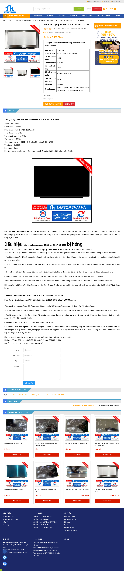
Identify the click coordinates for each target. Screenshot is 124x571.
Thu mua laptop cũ (70, 530)
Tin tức (6, 522)
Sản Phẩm (18, 20)
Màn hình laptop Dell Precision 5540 (76, 443)
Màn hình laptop (69, 516)
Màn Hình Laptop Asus (46, 20)
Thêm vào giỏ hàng (53, 104)
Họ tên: (18, 350)
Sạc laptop (68, 525)
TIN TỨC (62, 15)
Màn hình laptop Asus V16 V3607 (14, 489)
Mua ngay (69, 104)
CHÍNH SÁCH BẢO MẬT (41, 519)
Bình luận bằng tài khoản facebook (82, 405)
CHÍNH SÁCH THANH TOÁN (42, 527)
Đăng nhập (115, 1)
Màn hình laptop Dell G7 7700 (13, 443)
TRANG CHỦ (38, 15)
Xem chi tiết (17, 454)
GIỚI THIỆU (50, 15)
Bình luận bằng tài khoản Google (108, 405)
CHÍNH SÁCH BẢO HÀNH (41, 525)
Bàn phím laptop (70, 519)
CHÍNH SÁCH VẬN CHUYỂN (42, 516)
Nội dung (17, 366)
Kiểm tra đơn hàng (94, 1)
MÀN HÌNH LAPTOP (30, 20)
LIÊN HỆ (117, 15)
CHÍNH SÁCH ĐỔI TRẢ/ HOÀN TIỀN (45, 522)
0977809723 (97, 9)
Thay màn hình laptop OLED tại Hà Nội (76, 489)
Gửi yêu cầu (29, 383)
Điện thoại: (16, 355)
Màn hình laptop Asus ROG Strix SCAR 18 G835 (70, 20)
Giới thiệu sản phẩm (10, 519)
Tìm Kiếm (79, 9)
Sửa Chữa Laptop (103, 15)
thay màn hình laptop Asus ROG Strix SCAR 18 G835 (49, 395)
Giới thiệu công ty (9, 516)
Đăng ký (105, 1)
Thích (45, 32)
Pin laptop (67, 522)
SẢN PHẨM (73, 15)
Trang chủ (8, 20)
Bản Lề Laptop (87, 15)
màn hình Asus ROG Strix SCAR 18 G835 (22, 395)
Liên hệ (6, 525)
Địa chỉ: (17, 361)
